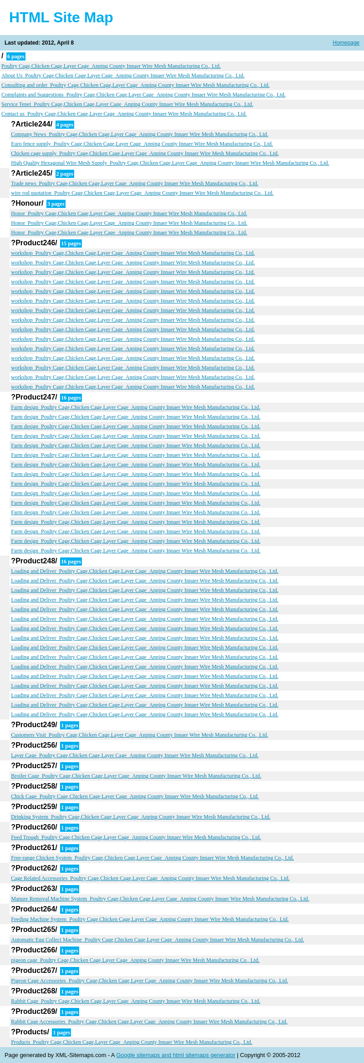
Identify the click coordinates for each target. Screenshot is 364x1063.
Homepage (346, 43)
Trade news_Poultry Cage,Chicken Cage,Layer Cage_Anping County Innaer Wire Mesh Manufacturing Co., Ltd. (134, 183)
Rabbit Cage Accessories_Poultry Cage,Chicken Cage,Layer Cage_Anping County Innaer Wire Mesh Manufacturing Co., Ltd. (149, 1021)
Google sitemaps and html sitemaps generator (175, 1055)
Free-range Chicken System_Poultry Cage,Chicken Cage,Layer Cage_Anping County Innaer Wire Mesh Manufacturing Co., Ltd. (152, 858)
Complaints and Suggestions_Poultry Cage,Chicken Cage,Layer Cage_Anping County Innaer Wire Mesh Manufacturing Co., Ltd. (143, 94)
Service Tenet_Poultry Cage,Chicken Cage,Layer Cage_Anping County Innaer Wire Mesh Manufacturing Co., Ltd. (127, 104)
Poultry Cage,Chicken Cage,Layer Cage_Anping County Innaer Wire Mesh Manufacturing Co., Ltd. (111, 66)
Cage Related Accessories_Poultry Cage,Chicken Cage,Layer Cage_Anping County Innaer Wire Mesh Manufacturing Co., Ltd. (150, 878)
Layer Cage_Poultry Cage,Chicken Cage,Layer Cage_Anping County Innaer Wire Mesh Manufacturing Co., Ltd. (134, 755)
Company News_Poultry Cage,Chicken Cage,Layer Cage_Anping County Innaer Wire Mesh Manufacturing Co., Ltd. (139, 134)
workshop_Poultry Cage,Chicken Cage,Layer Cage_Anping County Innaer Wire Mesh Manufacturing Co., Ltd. (133, 253)
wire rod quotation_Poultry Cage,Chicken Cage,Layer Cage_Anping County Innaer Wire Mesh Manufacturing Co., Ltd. (142, 193)
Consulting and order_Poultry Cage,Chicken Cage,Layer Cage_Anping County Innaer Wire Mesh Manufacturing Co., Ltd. (135, 85)
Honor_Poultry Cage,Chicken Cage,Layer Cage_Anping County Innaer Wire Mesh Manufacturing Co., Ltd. (129, 213)
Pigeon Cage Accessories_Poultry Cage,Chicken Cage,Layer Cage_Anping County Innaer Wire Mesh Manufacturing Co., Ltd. (149, 980)
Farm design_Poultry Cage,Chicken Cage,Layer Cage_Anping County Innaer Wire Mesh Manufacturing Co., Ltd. (135, 407)
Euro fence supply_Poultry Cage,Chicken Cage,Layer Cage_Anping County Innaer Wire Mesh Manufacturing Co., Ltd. (142, 144)
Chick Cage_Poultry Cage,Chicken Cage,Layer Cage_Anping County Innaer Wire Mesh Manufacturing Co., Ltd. (135, 796)
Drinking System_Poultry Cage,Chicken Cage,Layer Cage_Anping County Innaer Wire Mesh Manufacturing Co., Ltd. (140, 817)
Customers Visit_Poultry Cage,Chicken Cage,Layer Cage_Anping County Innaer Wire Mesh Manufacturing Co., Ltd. (139, 735)
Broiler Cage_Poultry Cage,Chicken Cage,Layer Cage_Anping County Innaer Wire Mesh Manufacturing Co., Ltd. (136, 776)
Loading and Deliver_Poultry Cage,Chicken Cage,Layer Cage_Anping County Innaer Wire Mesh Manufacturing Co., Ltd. (144, 571)
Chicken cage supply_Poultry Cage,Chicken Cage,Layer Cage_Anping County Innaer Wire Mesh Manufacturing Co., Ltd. (144, 153)
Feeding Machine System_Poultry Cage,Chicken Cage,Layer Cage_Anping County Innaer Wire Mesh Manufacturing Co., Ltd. (149, 919)
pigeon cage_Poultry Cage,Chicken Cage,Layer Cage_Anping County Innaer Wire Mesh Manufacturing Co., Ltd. (135, 960)
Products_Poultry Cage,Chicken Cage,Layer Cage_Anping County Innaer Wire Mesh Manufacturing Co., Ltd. (131, 1042)
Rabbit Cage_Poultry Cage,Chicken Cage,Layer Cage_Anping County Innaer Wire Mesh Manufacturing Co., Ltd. (135, 1001)
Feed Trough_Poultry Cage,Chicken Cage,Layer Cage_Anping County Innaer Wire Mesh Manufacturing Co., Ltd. (136, 837)
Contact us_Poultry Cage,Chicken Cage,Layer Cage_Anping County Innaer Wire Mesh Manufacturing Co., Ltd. (124, 114)
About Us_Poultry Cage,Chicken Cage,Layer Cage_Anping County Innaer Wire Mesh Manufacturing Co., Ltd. (123, 75)
